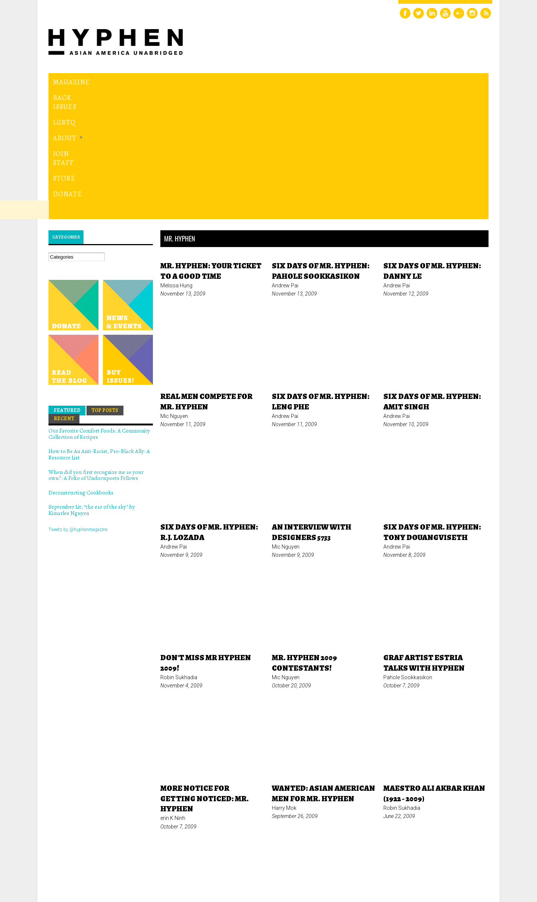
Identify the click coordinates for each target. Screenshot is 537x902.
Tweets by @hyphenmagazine (77, 402)
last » (436, 788)
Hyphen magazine (83, 864)
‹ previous (258, 788)
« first (226, 788)
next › (410, 788)
